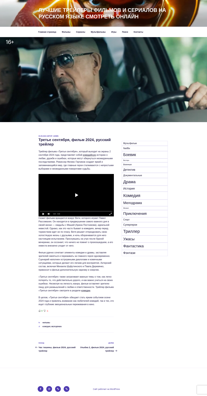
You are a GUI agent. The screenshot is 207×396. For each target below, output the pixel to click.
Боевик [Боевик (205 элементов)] (129, 155)
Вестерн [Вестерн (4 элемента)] (126, 160)
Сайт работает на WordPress (106, 389)
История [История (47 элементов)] (129, 188)
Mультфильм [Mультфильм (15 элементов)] (130, 143)
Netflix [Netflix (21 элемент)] (126, 148)
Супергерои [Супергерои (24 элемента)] (130, 224)
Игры (113, 32)
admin (56, 136)
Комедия (46, 326)
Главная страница (47, 32)
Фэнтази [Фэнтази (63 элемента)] (129, 253)
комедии (85, 290)
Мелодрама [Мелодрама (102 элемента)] (132, 203)
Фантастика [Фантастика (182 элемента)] (133, 246)
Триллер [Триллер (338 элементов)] (131, 231)
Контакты (138, 32)
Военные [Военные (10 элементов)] (127, 164)
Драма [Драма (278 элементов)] (129, 181)
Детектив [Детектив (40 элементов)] (129, 169)
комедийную (89, 155)
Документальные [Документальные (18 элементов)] (132, 175)
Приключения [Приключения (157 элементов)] (135, 214)
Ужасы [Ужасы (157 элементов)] (129, 239)
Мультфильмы (98, 32)
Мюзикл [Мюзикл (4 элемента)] (126, 208)
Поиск (125, 32)
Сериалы (80, 32)
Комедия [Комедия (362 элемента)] (131, 195)
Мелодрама (56, 326)
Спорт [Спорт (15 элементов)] (126, 219)
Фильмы (66, 32)
